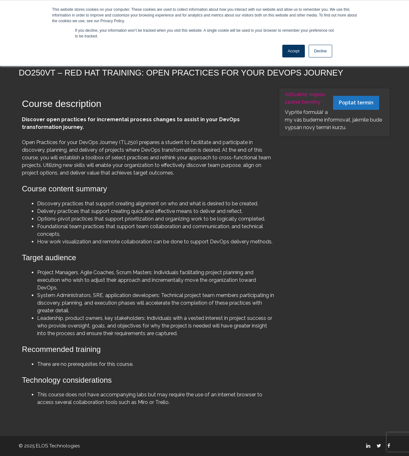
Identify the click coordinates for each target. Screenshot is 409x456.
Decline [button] (320, 51)
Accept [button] (293, 51)
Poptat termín (356, 103)
